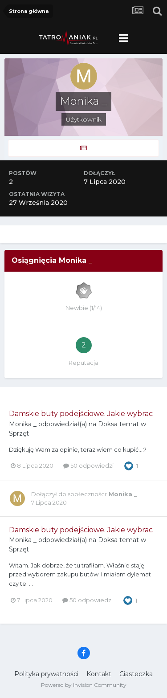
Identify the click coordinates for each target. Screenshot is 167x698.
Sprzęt (19, 433)
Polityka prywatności (46, 674)
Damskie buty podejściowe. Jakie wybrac (81, 413)
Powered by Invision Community (83, 685)
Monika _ (23, 424)
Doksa (108, 424)
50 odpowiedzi (88, 465)
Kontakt (98, 674)
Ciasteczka (136, 674)
